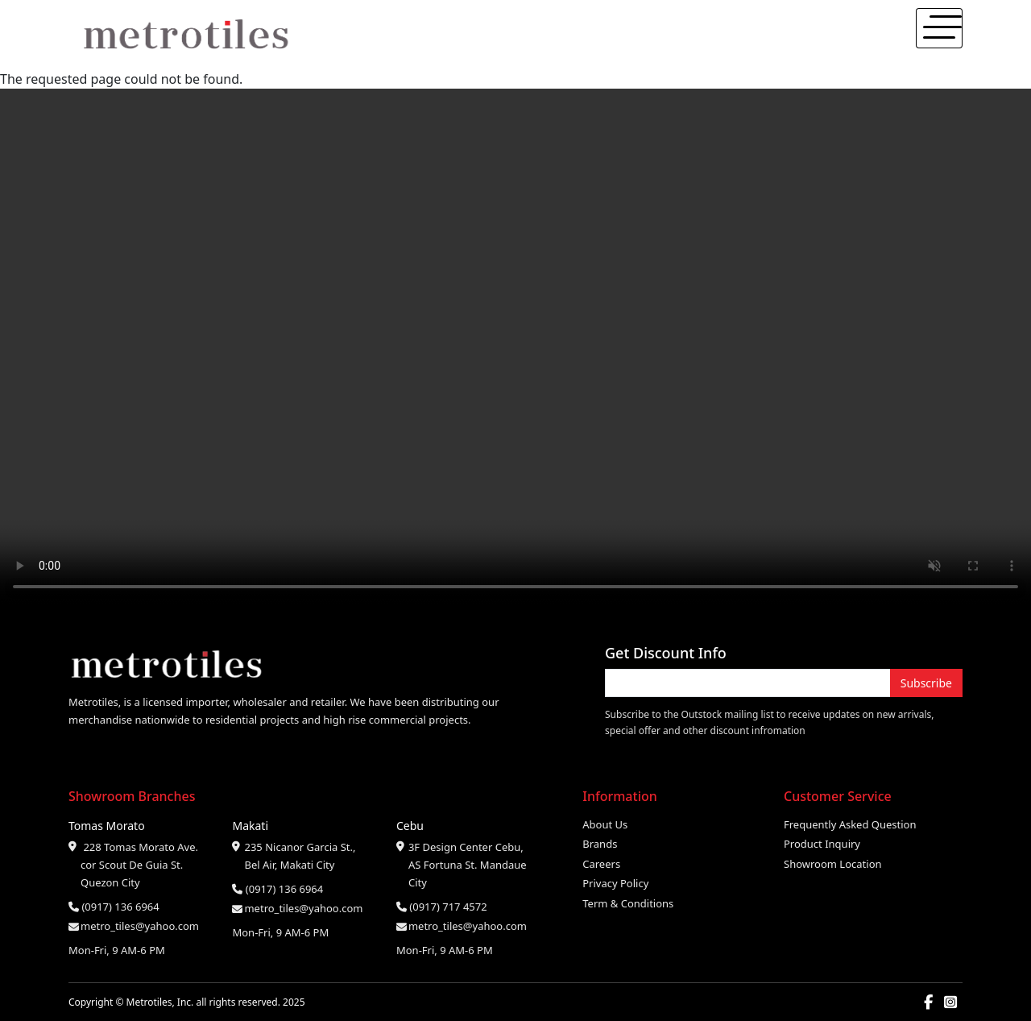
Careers (601, 864)
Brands (599, 843)
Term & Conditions (627, 903)
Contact (933, 35)
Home (771, 35)
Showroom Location (833, 864)
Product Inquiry (822, 843)
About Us (604, 824)
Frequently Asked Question (850, 824)
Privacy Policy (615, 883)
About (818, 35)
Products (874, 35)
